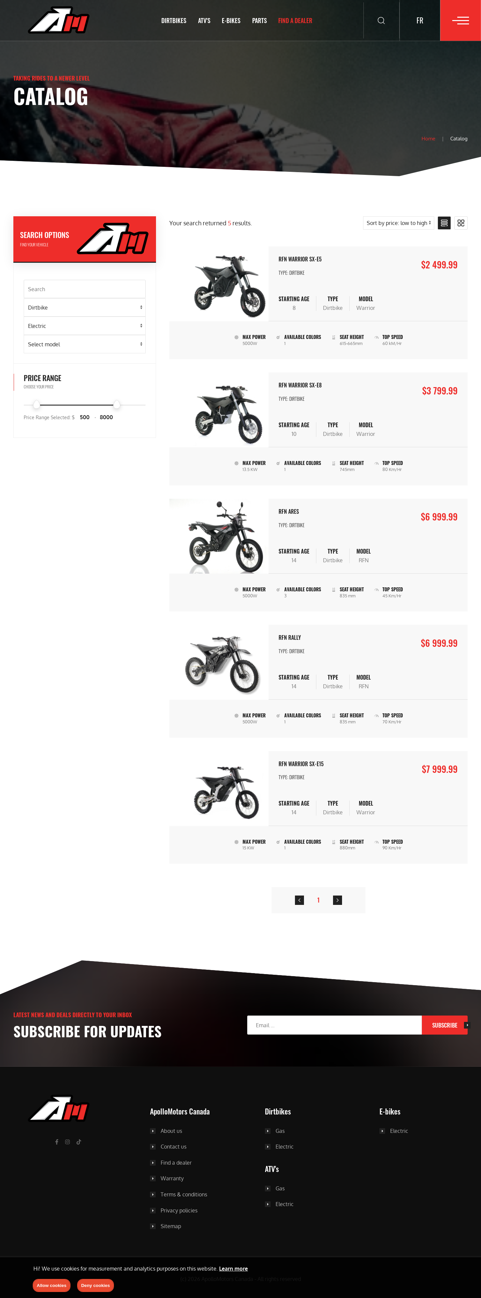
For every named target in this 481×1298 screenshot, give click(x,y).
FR (420, 20)
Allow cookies (51, 1285)
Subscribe (444, 1025)
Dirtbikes (171, 20)
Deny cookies (95, 1285)
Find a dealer (293, 20)
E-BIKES (229, 20)
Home (428, 138)
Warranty (172, 1179)
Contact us (173, 1147)
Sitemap (171, 1226)
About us (171, 1131)
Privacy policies (179, 1211)
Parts (257, 20)
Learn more (233, 1268)
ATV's (202, 20)
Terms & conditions (184, 1195)
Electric (285, 1147)
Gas (280, 1131)
